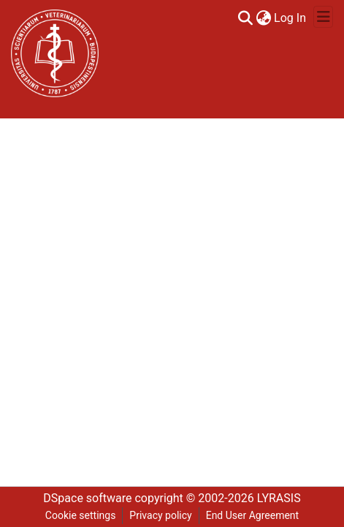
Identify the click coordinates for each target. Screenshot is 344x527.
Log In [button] (290, 18)
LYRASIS (279, 498)
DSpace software (87, 498)
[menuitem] (263, 18)
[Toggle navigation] (323, 17)
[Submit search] (245, 18)
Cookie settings (80, 515)
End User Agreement (252, 515)
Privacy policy (160, 515)
